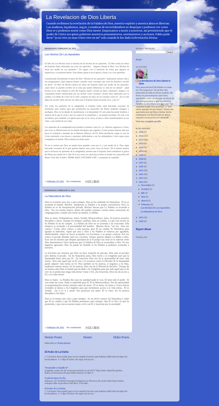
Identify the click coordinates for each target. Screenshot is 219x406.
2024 (141, 136)
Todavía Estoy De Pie (55, 378)
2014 (141, 174)
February (145, 204)
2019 (141, 155)
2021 (141, 147)
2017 (141, 163)
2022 (141, 143)
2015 (141, 170)
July (143, 193)
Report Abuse (143, 229)
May (143, 197)
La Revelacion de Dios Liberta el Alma (154, 82)
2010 (141, 221)
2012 (141, 182)
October (145, 189)
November (146, 185)
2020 (141, 151)
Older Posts (121, 337)
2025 (141, 132)
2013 (141, 178)
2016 (141, 166)
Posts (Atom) (63, 343)
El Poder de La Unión (57, 351)
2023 (141, 139)
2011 (141, 217)
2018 (141, 159)
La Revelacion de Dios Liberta (81, 17)
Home (87, 337)
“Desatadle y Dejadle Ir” (56, 368)
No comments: (74, 181)
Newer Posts (53, 337)
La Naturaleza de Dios (58, 196)
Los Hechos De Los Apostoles (62, 54)
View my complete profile (148, 121)
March (144, 200)
